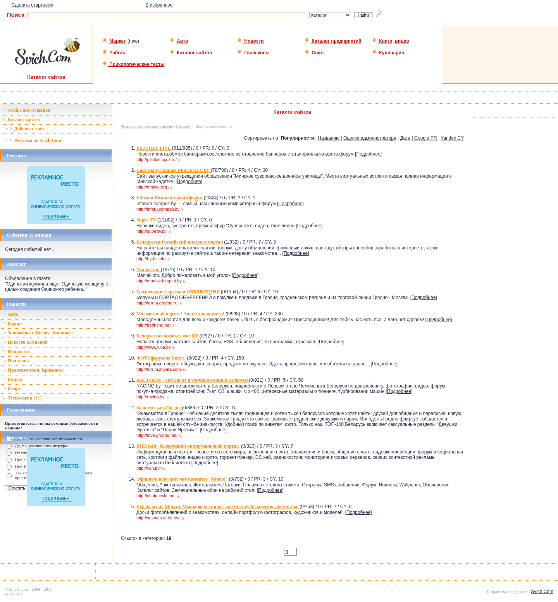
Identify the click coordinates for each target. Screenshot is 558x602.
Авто (179, 41)
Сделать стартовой (32, 5)
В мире (12, 323)
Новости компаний (25, 342)
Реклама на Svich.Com (33, 140)
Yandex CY (452, 138)
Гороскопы (253, 52)
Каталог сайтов (191, 52)
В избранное (158, 5)
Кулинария (388, 52)
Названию (328, 138)
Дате (405, 138)
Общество (16, 351)
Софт (314, 52)
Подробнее (368, 154)
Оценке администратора (369, 138)
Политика (16, 360)
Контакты (13, 594)
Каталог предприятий (333, 41)
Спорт (12, 388)
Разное (12, 379)
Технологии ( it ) (22, 398)
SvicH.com (18, 589)
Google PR (425, 138)
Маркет (114, 41)
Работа (114, 52)
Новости (250, 41)
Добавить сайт (25, 128)
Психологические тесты (133, 64)
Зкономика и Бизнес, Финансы (38, 333)
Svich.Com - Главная (26, 110)
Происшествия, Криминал (33, 370)
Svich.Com (542, 591)
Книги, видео (390, 41)
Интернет (184, 126)
